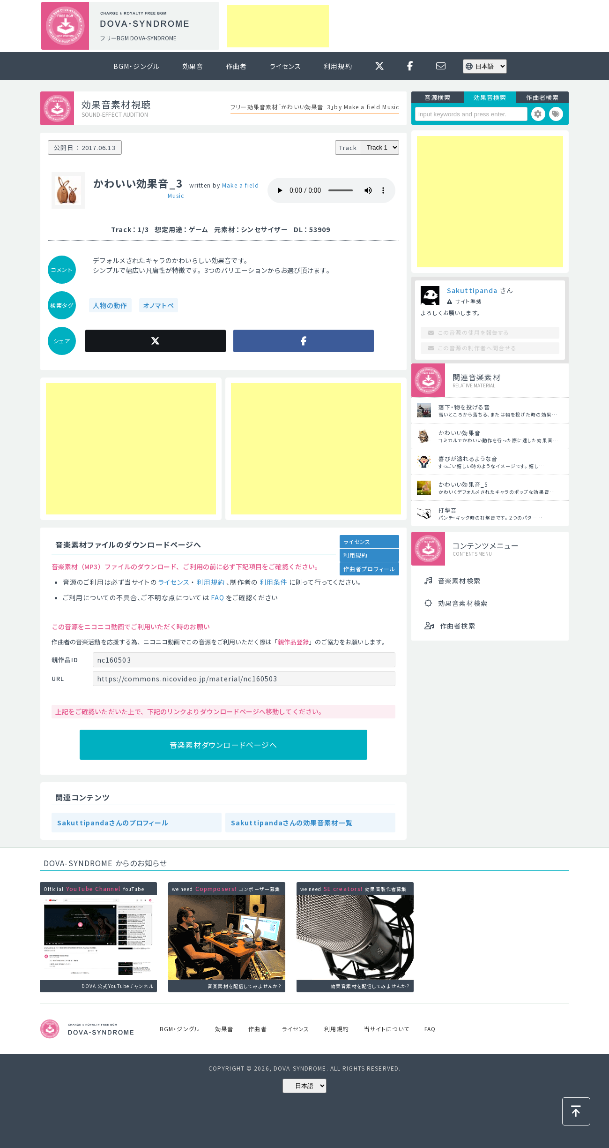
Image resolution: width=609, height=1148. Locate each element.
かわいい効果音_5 (463, 484)
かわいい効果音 (459, 433)
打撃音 (447, 510)
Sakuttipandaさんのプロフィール (113, 822)
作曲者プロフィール (369, 569)
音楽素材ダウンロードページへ (224, 744)
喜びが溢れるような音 (468, 458)
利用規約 (338, 66)
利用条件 (274, 582)
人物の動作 (110, 305)
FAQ (217, 597)
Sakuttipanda (472, 290)
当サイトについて (386, 1029)
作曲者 (236, 66)
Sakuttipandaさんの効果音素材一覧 (292, 822)
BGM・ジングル (136, 66)
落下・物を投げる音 (464, 407)
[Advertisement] (278, 26)
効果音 (192, 66)
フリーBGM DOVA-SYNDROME (138, 38)
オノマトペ (159, 305)
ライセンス (286, 66)
